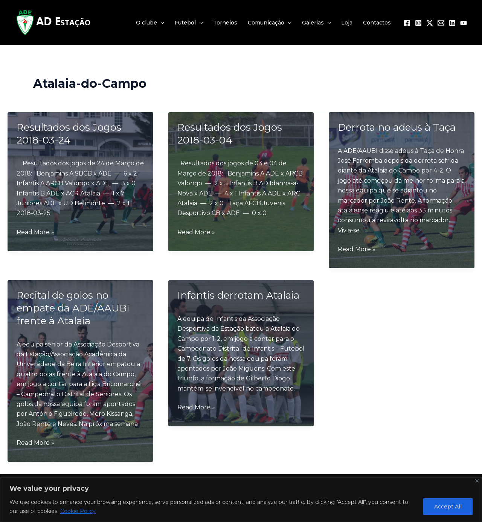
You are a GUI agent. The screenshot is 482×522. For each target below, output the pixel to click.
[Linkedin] (452, 23)
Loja (346, 22)
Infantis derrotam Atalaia (238, 295)
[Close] (477, 480)
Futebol (189, 22)
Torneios (225, 22)
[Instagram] (418, 23)
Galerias (316, 22)
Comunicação (269, 22)
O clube (150, 22)
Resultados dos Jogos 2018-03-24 (69, 133)
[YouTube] (463, 23)
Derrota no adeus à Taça (397, 127)
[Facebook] (407, 23)
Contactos (377, 22)
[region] (241, 499)
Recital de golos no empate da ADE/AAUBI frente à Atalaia (73, 308)
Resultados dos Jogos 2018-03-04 (229, 133)
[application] (160, 22)
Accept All (448, 506)
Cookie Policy (78, 511)
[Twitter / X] (429, 23)
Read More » (35, 232)
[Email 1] (441, 23)
